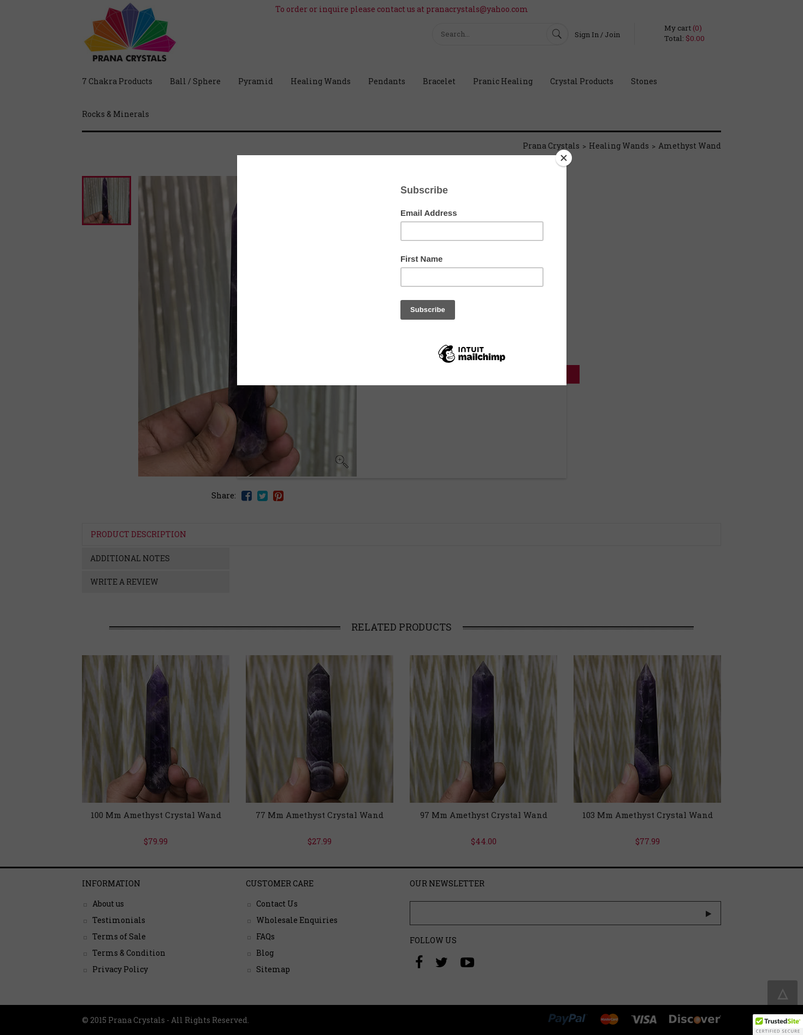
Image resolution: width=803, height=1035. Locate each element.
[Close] (564, 158)
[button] (778, 1024)
